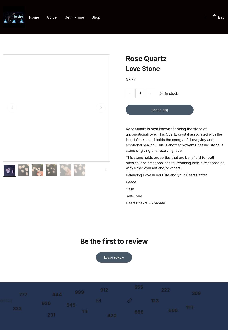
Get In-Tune (74, 17)
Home (34, 17)
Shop (96, 17)
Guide (52, 17)
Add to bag (159, 110)
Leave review (114, 257)
